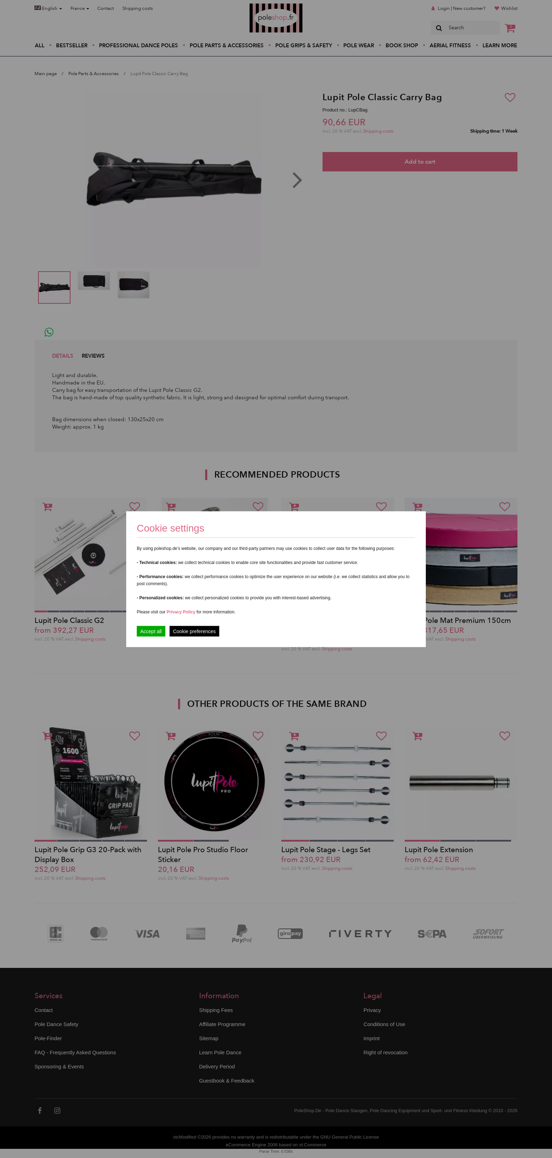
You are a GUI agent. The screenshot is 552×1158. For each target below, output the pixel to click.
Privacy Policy (181, 611)
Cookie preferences (194, 631)
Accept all (151, 631)
